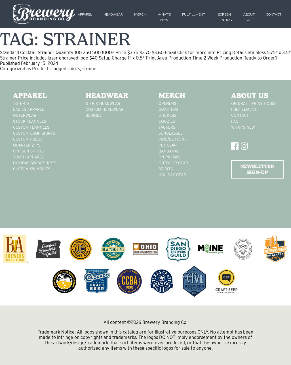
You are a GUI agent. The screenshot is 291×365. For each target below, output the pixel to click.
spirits (74, 68)
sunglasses (171, 133)
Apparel (85, 14)
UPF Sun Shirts (28, 151)
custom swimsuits (31, 169)
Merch (140, 14)
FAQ (235, 121)
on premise (170, 157)
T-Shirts (21, 103)
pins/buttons (173, 139)
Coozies (167, 121)
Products (41, 68)
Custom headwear (104, 109)
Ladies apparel (28, 109)
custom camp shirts (34, 133)
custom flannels (31, 127)
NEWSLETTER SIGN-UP (257, 169)
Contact (273, 14)
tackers (167, 127)
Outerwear (24, 115)
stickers (167, 115)
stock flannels (29, 121)
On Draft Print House (254, 103)
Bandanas (169, 151)
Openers (167, 103)
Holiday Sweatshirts (34, 163)
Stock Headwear (103, 103)
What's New (243, 127)
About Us (249, 95)
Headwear (113, 14)
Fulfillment (193, 14)
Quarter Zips (26, 145)
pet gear (168, 145)
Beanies (94, 115)
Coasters (168, 109)
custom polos (28, 139)
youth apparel (28, 157)
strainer (90, 68)
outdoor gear (173, 163)
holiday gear (172, 175)
